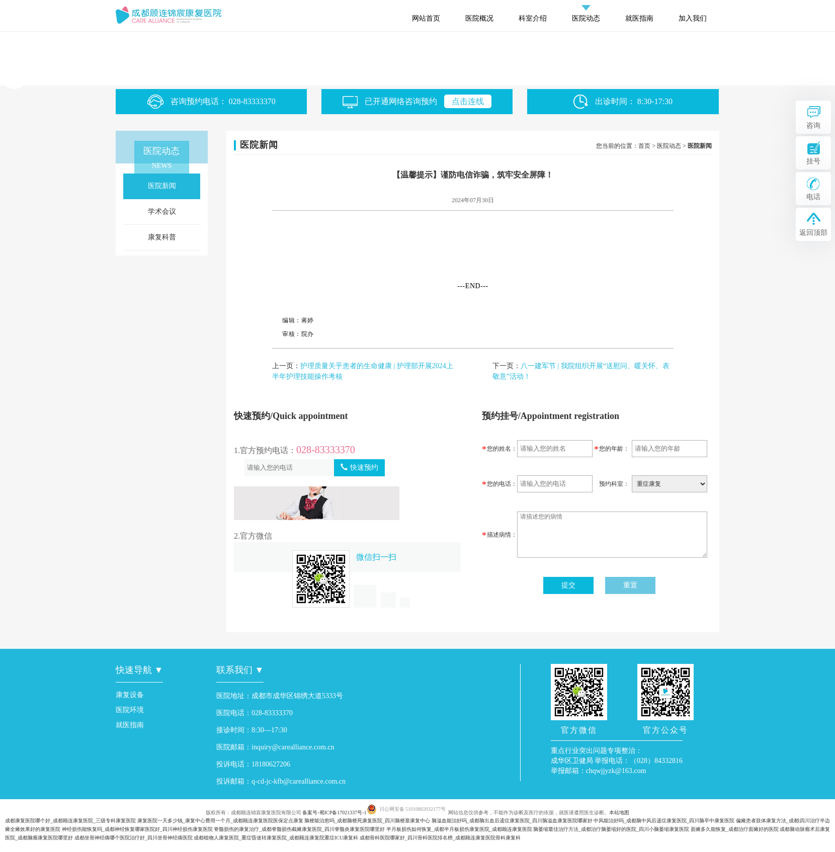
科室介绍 (533, 18)
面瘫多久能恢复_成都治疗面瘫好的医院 (735, 829)
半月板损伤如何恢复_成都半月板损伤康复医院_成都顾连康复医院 (459, 829)
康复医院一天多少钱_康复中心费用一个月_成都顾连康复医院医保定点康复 (220, 820)
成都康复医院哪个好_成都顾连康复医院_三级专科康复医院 (70, 820)
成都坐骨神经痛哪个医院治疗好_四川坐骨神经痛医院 (133, 837)
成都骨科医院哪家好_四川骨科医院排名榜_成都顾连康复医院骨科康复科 (440, 837)
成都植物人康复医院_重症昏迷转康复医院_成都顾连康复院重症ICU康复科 (276, 837)
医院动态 (586, 18)
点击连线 (468, 101)
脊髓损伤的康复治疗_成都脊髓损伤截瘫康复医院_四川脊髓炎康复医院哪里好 (299, 829)
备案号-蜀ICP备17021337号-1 (334, 812)
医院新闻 (162, 186)
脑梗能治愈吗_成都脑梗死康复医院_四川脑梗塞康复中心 (367, 820)
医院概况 (479, 18)
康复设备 (130, 695)
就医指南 (639, 18)
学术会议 (162, 211)
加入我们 (693, 18)
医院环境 (130, 710)
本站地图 (619, 812)
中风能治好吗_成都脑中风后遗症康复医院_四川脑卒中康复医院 (664, 820)
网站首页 (426, 18)
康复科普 (162, 237)
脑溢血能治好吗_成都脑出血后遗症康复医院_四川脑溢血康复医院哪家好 (512, 820)
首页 (644, 145)
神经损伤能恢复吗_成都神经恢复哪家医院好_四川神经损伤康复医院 (137, 829)
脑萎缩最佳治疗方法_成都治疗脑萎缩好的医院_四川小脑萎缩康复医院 (611, 829)
